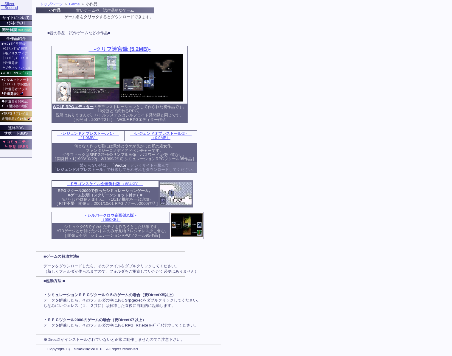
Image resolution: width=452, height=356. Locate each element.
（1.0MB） (88, 135)
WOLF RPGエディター (73, 106)
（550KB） (110, 217)
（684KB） (105, 184)
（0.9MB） (161, 135)
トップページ (51, 4)
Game (74, 4)
